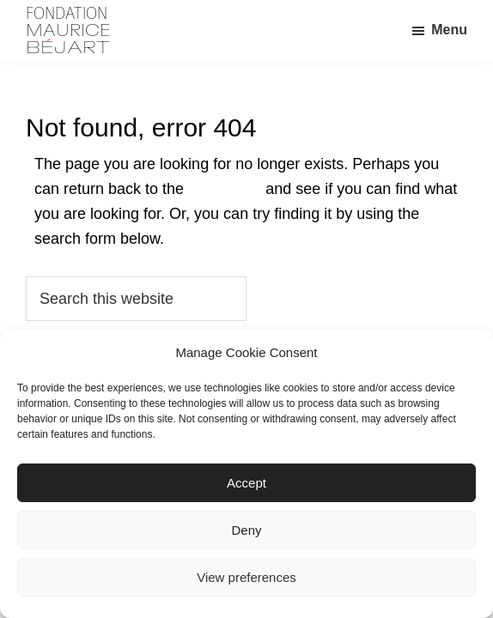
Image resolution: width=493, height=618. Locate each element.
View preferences (246, 577)
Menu (449, 29)
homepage (224, 188)
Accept (246, 483)
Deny (246, 530)
